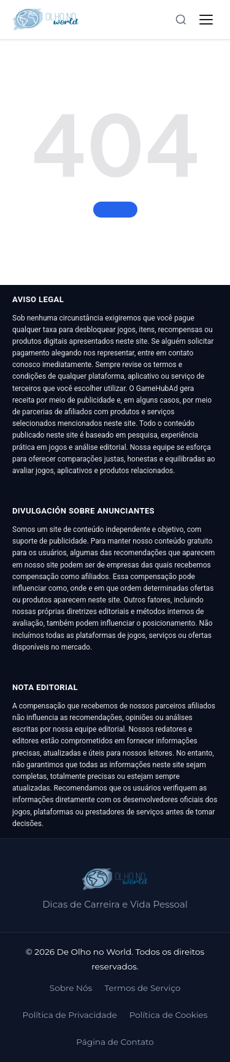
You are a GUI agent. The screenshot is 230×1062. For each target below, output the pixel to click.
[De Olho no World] (45, 20)
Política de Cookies (168, 1015)
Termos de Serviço (142, 988)
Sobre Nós (71, 988)
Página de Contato (114, 1042)
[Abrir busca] (181, 20)
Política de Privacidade (70, 1015)
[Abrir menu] (206, 19)
